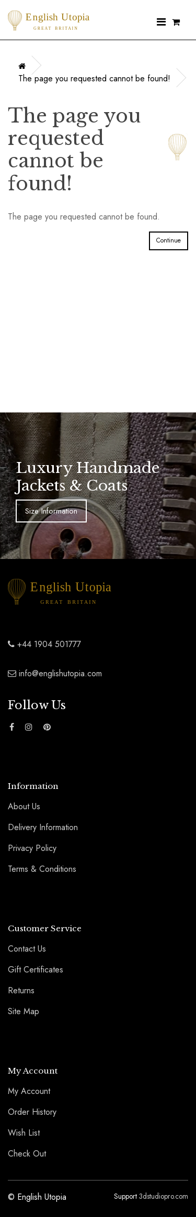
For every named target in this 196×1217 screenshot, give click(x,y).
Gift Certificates (35, 970)
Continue (168, 240)
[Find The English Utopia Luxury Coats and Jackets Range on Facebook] (12, 727)
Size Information (51, 511)
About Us (24, 806)
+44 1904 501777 (44, 644)
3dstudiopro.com (163, 1196)
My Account (29, 1091)
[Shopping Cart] (176, 23)
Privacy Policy (32, 848)
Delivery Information (43, 827)
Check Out (27, 1154)
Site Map (23, 1011)
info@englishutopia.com (55, 673)
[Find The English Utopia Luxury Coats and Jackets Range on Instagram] (29, 727)
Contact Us (27, 949)
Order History (32, 1112)
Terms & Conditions (42, 869)
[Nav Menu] (161, 22)
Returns (21, 990)
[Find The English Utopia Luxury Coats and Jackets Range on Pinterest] (47, 727)
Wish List (24, 1133)
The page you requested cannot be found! (94, 78)
